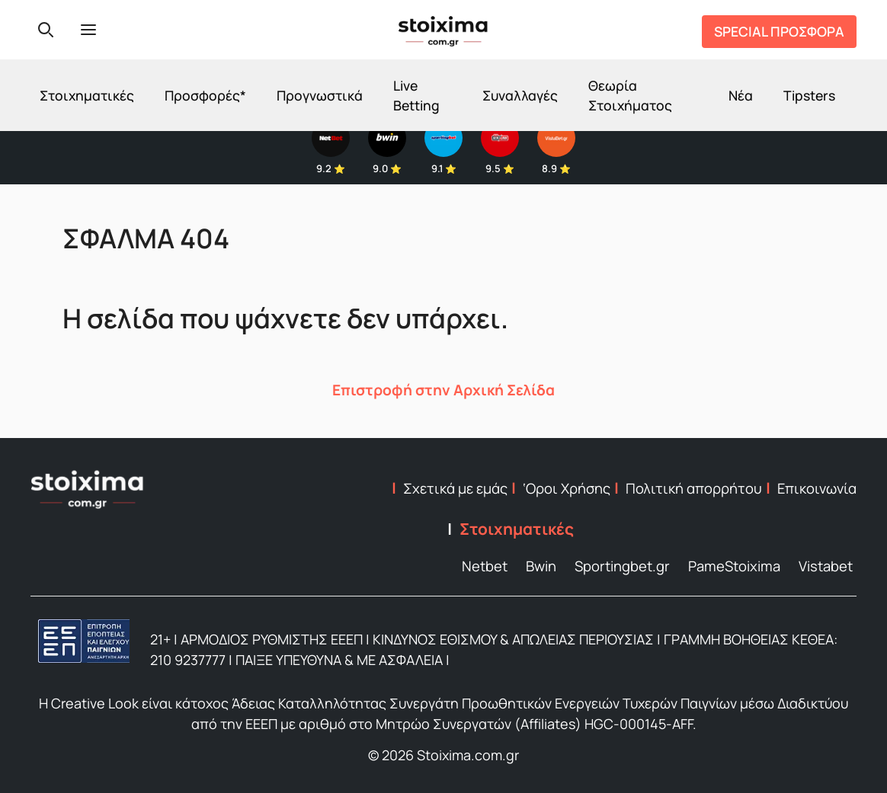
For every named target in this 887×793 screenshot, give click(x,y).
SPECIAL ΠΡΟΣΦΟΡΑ (779, 31)
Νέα (740, 95)
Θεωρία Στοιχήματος (630, 95)
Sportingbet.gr (622, 566)
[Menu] (88, 29)
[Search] (45, 29)
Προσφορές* (205, 95)
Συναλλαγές (520, 95)
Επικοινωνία (817, 488)
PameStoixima (734, 566)
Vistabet (826, 566)
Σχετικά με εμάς (455, 488)
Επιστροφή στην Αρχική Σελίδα (443, 390)
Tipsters (809, 95)
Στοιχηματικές (87, 95)
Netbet (485, 566)
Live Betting (416, 95)
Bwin (541, 566)
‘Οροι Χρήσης (566, 488)
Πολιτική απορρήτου (694, 488)
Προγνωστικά (320, 95)
